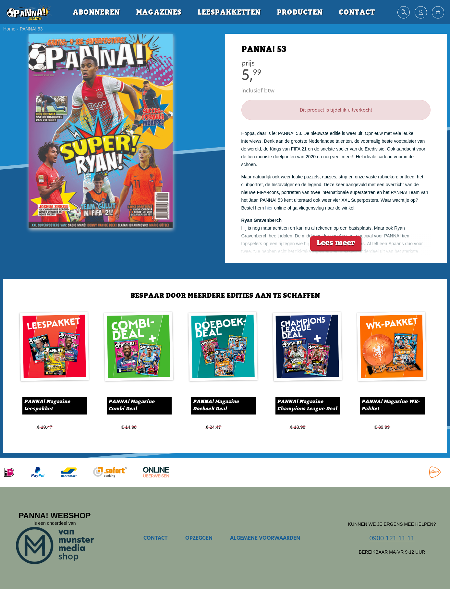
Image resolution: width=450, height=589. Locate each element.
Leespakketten (229, 12)
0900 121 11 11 (392, 538)
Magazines (158, 12)
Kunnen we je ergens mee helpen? (392, 524)
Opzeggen (199, 538)
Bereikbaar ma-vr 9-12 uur (392, 552)
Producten (299, 12)
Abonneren (96, 12)
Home (9, 28)
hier (269, 207)
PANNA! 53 (31, 28)
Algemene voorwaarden (265, 538)
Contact (357, 12)
